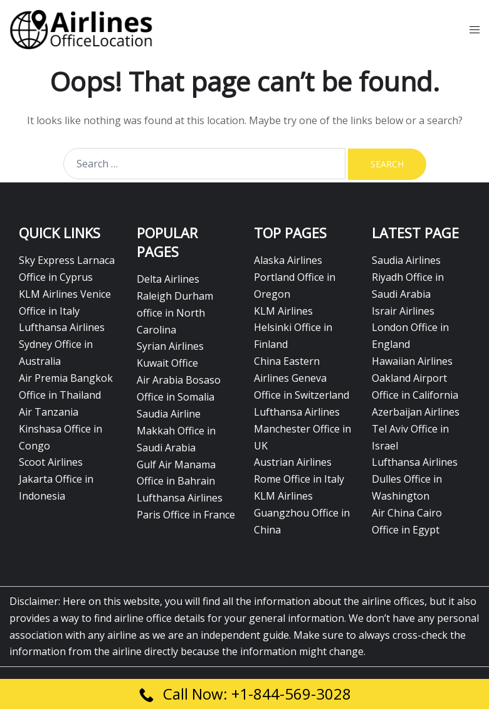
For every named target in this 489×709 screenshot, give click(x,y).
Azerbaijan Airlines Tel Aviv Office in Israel (416, 429)
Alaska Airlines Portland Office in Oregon (294, 277)
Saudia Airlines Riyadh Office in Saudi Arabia (408, 277)
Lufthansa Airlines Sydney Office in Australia (62, 344)
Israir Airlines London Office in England (410, 328)
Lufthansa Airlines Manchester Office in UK (302, 429)
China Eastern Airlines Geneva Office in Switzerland (301, 378)
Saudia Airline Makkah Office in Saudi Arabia (176, 430)
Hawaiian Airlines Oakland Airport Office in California (415, 378)
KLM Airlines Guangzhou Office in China (302, 513)
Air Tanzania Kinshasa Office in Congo (60, 429)
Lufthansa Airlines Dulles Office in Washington (415, 479)
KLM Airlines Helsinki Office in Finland (293, 328)
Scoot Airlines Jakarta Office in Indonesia (56, 479)
